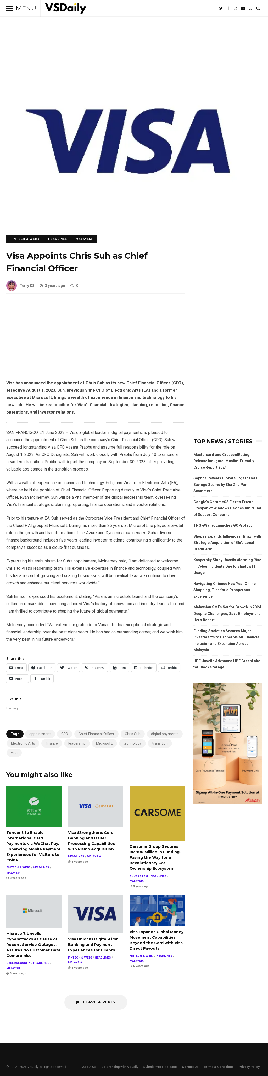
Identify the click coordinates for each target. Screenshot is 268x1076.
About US (89, 1067)
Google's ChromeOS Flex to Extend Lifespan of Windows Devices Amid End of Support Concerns (227, 508)
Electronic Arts (23, 743)
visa (14, 753)
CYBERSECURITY (18, 963)
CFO (64, 734)
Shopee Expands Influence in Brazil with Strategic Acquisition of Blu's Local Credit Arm (227, 542)
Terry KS (20, 286)
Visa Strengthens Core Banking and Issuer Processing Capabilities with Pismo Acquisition (96, 806)
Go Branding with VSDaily (119, 1067)
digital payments (164, 734)
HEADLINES (57, 239)
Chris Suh (133, 734)
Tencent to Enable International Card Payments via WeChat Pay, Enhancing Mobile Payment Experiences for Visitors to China (34, 806)
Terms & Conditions (218, 1067)
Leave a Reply (96, 1002)
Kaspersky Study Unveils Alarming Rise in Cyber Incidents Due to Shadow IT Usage (227, 566)
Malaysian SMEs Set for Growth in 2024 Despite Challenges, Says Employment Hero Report (227, 613)
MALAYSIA (84, 239)
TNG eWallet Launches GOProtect (222, 525)
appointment (40, 734)
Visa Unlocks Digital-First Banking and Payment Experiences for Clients (96, 914)
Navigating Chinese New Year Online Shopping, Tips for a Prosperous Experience (224, 589)
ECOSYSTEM (139, 876)
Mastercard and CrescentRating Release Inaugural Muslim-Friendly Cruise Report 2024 (223, 460)
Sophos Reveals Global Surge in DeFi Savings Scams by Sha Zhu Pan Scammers (225, 484)
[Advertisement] (95, 340)
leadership (77, 743)
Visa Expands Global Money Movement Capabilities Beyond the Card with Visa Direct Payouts (157, 910)
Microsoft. (104, 743)
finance (52, 743)
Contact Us (190, 1067)
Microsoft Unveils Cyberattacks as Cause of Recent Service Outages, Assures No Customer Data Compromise (34, 911)
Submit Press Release (160, 1067)
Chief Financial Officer (96, 734)
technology (132, 743)
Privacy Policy (249, 1067)
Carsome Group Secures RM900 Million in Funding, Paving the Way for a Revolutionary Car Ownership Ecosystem (157, 813)
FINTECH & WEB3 (25, 239)
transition (160, 743)
